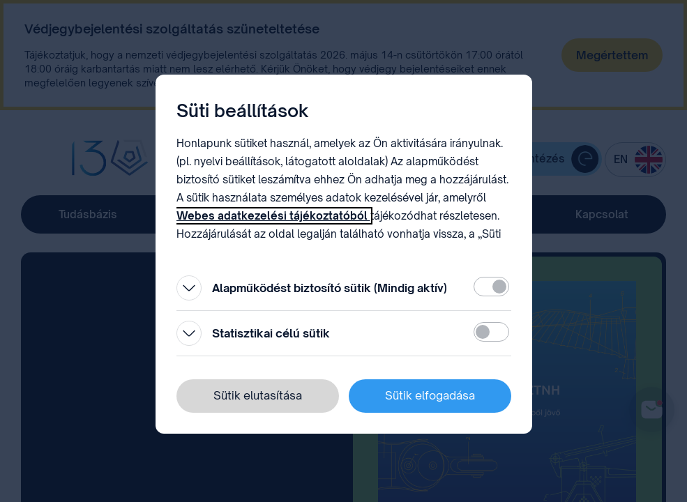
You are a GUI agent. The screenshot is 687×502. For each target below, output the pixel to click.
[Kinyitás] (189, 288)
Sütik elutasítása (257, 395)
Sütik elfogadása (430, 395)
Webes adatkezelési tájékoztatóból (273, 215)
